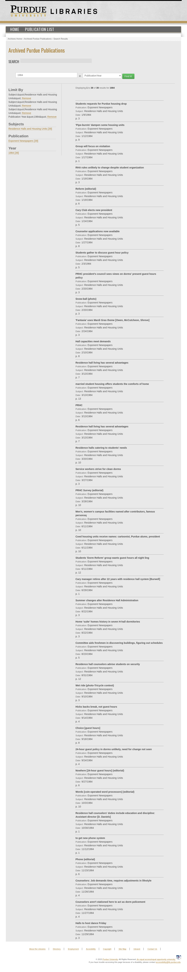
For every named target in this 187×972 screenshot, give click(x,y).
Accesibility (91, 949)
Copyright (107, 949)
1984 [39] (13, 152)
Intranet (137, 949)
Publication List (39, 29)
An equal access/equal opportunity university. (156, 959)
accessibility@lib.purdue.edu (168, 962)
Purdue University (110, 959)
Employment (73, 949)
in (80, 76)
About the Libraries (37, 949)
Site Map (122, 949)
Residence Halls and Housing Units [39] (30, 128)
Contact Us (152, 949)
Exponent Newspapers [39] (23, 140)
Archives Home (15, 39)
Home (14, 29)
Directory (57, 949)
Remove (26, 98)
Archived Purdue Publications (38, 39)
